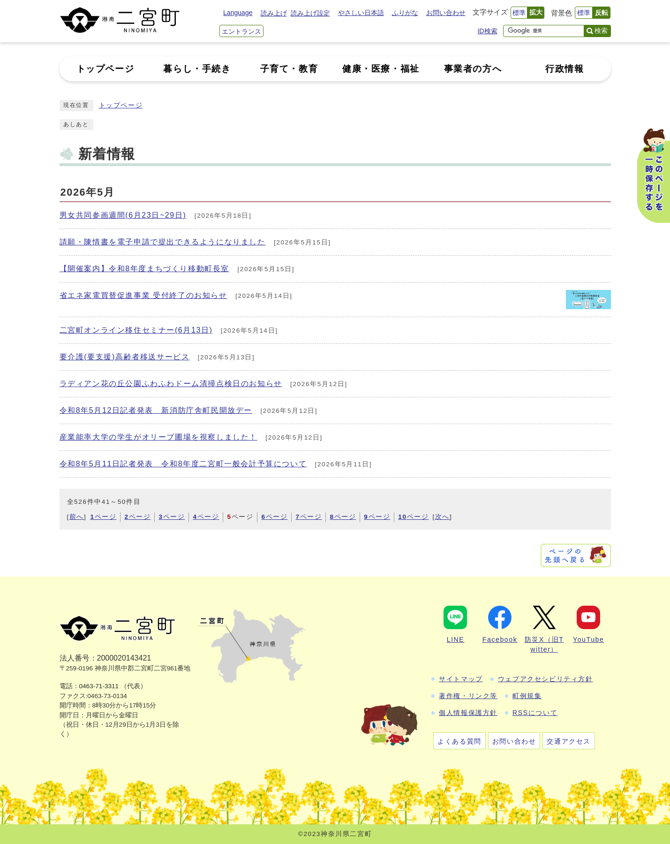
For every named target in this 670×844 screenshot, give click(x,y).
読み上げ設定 (310, 13)
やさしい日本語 (361, 12)
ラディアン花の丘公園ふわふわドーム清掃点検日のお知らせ (171, 384)
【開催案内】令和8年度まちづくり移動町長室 (145, 269)
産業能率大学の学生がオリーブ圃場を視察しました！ (158, 437)
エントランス (241, 31)
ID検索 (487, 31)
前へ (76, 516)
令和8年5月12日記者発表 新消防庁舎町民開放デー (156, 410)
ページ (103, 516)
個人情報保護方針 (468, 712)
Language (237, 12)
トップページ (121, 105)
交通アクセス (569, 741)
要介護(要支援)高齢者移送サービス (125, 357)
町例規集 (527, 696)
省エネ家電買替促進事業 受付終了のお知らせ (143, 295)
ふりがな (405, 12)
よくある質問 (459, 741)
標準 (519, 12)
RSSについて (534, 712)
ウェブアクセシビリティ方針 (545, 679)
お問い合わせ (446, 12)
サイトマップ (461, 679)
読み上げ (274, 13)
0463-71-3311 (99, 686)
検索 (601, 30)
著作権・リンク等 (468, 696)
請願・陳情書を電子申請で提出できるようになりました (163, 242)
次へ (442, 516)
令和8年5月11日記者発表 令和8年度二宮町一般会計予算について (183, 464)
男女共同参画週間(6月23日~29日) (123, 215)
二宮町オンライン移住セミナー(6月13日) (136, 330)
